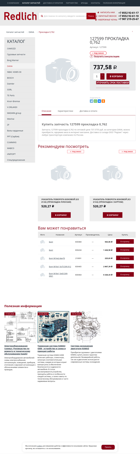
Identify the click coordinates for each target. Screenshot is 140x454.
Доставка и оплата (88, 111)
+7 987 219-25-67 (128, 19)
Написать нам (107, 12)
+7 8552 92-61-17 (128, 12)
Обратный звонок (107, 16)
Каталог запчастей (15, 32)
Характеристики (65, 111)
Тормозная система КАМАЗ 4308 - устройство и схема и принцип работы (52, 349)
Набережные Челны (107, 20)
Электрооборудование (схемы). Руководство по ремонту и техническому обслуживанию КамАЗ (17, 350)
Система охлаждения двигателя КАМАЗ (82, 347)
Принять (108, 447)
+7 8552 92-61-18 (128, 16)
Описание (46, 111)
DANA (31, 32)
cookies (39, 446)
